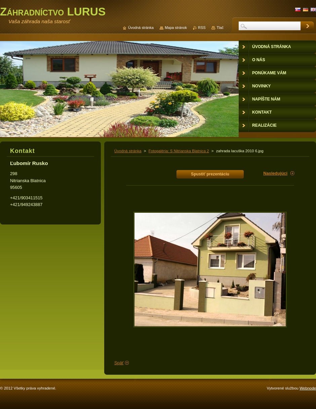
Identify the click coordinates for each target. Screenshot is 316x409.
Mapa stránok (176, 28)
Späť (119, 362)
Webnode (308, 388)
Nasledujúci (275, 173)
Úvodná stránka (128, 151)
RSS (201, 28)
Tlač (220, 28)
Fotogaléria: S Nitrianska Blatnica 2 (179, 151)
